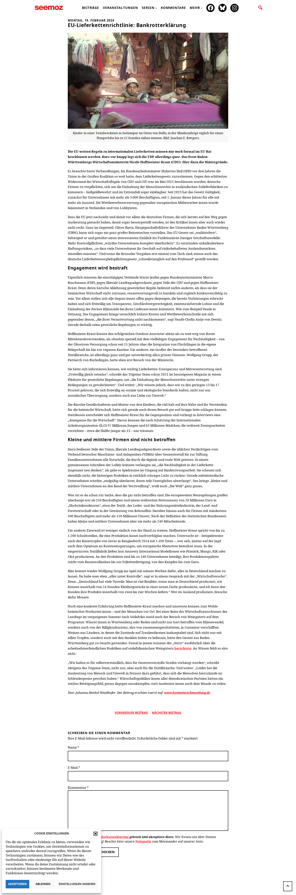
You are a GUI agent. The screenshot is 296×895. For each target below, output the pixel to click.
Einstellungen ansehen (77, 884)
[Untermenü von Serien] (156, 8)
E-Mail (74, 767)
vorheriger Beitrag (131, 712)
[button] (95, 834)
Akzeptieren (17, 884)
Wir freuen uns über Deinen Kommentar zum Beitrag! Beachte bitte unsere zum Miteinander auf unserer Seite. (141, 839)
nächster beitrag (166, 712)
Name (73, 747)
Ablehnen (42, 884)
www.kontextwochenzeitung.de (187, 692)
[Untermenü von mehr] (202, 8)
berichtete (182, 648)
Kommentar (78, 787)
